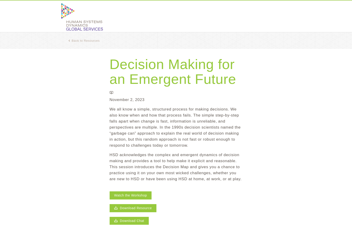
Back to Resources (84, 40)
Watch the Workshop (130, 195)
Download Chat (129, 221)
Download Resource (133, 208)
